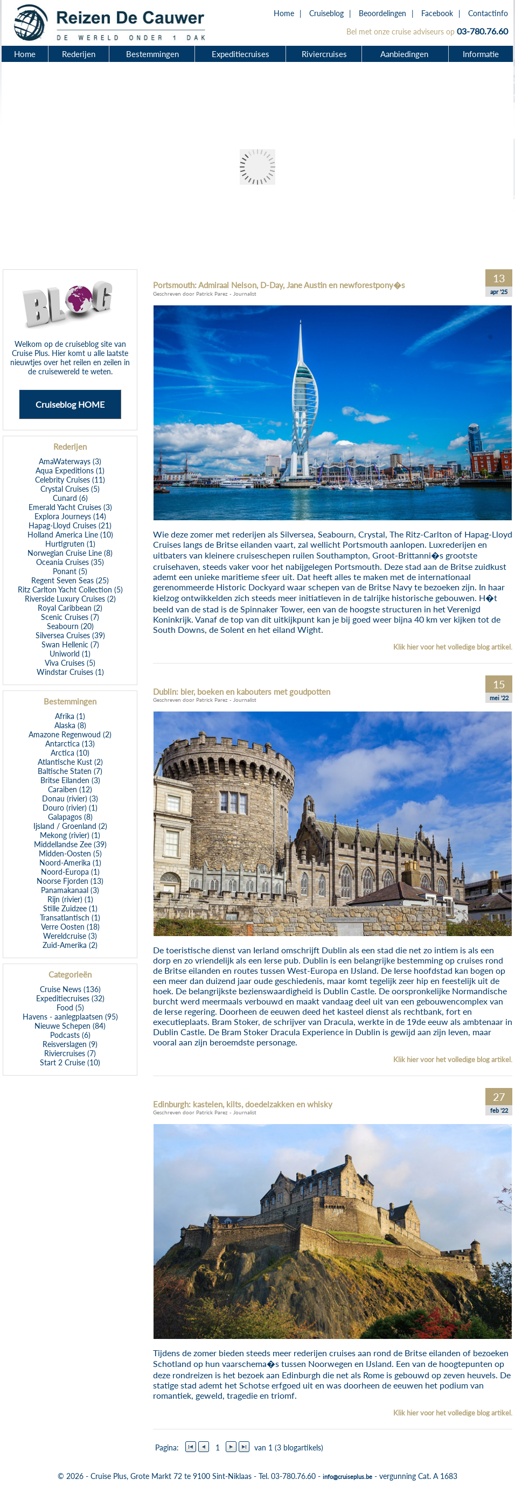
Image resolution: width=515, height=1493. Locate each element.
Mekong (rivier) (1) (70, 835)
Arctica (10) (70, 752)
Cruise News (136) (70, 989)
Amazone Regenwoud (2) (70, 734)
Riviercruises (324, 54)
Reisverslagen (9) (70, 1044)
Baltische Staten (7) (70, 771)
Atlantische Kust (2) (70, 761)
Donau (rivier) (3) (70, 798)
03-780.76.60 (482, 31)
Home (284, 13)
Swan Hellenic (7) (70, 644)
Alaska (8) (70, 725)
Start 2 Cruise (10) (70, 1062)
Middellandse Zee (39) (70, 844)
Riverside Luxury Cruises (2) (70, 598)
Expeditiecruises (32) (70, 998)
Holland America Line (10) (70, 534)
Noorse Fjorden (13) (70, 880)
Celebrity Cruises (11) (70, 479)
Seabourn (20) (70, 626)
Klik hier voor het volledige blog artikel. (452, 647)
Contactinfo (488, 13)
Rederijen (78, 54)
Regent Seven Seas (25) (70, 580)
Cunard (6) (70, 498)
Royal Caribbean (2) (70, 607)
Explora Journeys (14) (70, 516)
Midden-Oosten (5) (70, 853)
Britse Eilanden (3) (70, 780)
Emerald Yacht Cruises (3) (70, 507)
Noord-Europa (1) (70, 871)
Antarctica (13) (70, 743)
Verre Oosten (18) (70, 926)
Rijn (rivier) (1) (70, 899)
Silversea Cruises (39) (70, 635)
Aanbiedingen (406, 54)
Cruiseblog (326, 13)
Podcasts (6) (70, 1034)
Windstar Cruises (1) (70, 671)
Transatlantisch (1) (70, 917)
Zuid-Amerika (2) (70, 945)
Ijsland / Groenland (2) (70, 826)
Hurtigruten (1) (70, 543)
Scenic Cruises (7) (70, 617)
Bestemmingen (152, 54)
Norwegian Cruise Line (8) (70, 552)
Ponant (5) (70, 571)
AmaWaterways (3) (70, 461)
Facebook (437, 13)
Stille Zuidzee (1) (70, 908)
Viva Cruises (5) (70, 662)
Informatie (481, 54)
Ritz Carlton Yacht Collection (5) (70, 589)
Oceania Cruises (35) (70, 562)
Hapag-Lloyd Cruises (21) (70, 525)
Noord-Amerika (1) (70, 862)
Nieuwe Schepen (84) (70, 1025)
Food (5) (70, 1007)
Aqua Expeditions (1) (70, 470)
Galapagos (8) (70, 816)
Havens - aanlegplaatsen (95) (70, 1016)
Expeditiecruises (240, 54)
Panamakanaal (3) (70, 890)
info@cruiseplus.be (347, 1476)
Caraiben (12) (70, 789)
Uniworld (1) (70, 653)
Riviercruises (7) (70, 1053)
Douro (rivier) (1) (70, 807)
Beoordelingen (382, 13)
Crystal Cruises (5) (70, 488)
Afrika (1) (70, 716)
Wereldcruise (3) (70, 935)
